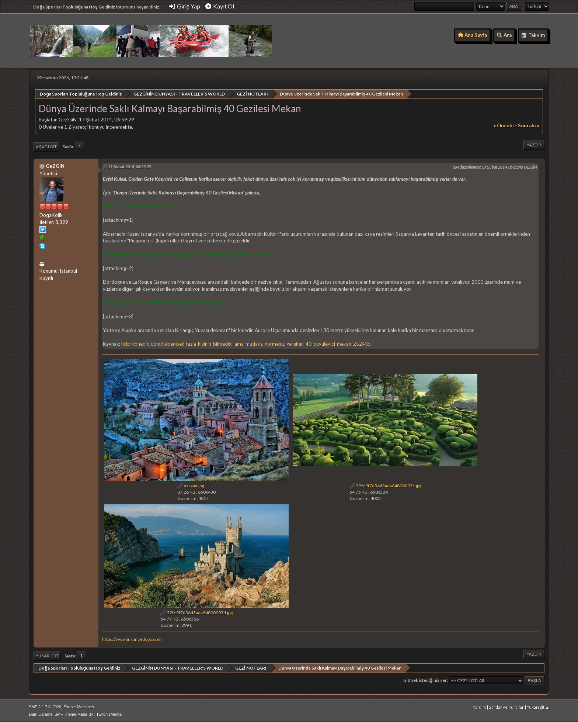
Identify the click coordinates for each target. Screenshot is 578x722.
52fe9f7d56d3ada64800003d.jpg (196, 612)
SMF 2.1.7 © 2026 (45, 707)
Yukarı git (47, 655)
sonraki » (528, 125)
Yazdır (534, 144)
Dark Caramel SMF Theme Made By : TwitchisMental (75, 714)
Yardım (479, 707)
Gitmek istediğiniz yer (425, 680)
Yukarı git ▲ (538, 707)
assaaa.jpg (190, 485)
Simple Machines (79, 707)
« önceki (504, 125)
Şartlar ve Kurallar (506, 707)
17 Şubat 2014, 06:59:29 (129, 166)
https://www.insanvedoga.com (132, 639)
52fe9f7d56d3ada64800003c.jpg (385, 485)
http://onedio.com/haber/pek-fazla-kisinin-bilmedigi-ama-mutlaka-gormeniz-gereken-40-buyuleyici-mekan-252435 (246, 344)
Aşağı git (46, 146)
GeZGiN (55, 166)
